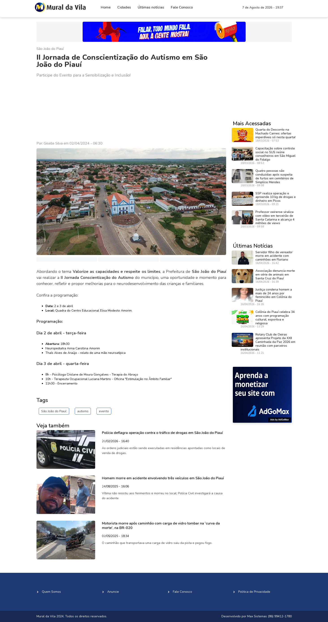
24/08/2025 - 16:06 (115, 486)
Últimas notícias (151, 7)
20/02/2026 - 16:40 (115, 441)
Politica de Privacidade (254, 592)
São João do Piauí (50, 48)
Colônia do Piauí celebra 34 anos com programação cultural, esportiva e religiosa (275, 317)
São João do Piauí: (54, 411)
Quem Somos (51, 592)
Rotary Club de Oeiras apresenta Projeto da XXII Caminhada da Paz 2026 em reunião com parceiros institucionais (268, 342)
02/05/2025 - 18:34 (115, 536)
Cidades (124, 7)
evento (104, 411)
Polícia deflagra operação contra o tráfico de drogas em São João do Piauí (162, 432)
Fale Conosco (182, 7)
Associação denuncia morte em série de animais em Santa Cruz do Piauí (275, 274)
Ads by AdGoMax (279, 419)
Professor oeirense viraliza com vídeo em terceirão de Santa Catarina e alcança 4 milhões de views (274, 217)
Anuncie (113, 592)
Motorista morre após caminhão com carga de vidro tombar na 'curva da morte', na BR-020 (161, 525)
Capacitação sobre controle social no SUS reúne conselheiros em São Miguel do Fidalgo (275, 154)
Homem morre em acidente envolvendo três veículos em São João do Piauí (163, 478)
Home (106, 7)
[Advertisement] (131, 109)
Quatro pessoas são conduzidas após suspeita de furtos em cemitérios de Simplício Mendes (274, 176)
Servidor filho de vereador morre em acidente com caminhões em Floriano (274, 256)
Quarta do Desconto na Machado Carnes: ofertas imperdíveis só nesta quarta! (275, 133)
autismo (82, 411)
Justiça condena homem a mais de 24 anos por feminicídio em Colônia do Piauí (273, 295)
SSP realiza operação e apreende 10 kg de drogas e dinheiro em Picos (275, 197)
